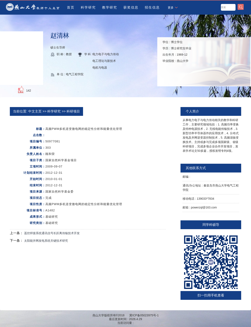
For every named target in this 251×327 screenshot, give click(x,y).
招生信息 (152, 7)
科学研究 (88, 7)
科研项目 (73, 111)
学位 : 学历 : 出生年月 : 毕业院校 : (177, 51)
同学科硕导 (210, 224)
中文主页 (35, 111)
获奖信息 (130, 7)
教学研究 (109, 7)
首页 (70, 7)
